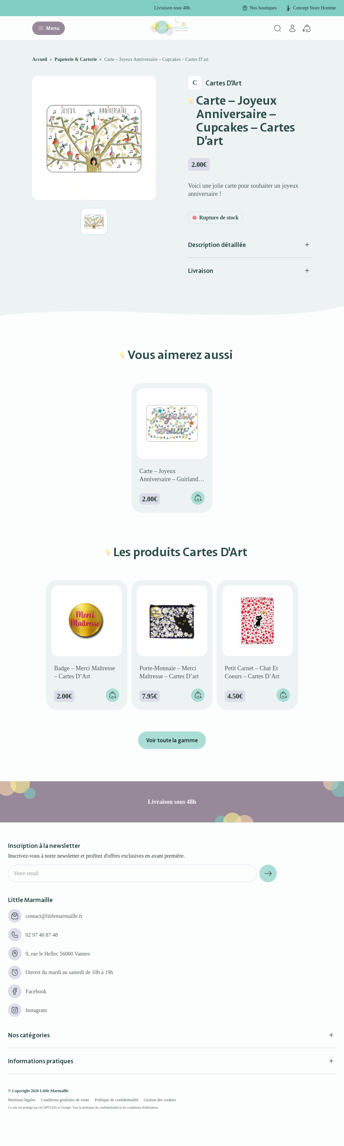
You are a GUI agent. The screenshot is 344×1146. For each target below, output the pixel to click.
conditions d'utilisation (142, 1107)
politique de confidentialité (100, 1107)
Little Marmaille (54, 1090)
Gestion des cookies (160, 1100)
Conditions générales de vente (65, 1100)
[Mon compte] (292, 28)
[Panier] (307, 28)
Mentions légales (22, 1100)
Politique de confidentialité (116, 1100)
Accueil (39, 59)
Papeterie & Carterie (75, 59)
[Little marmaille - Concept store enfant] (168, 34)
